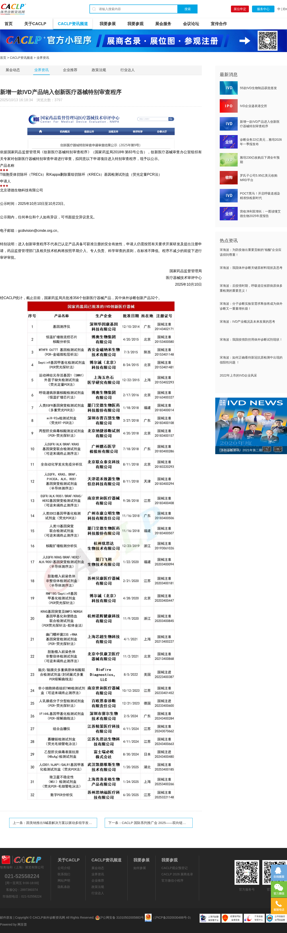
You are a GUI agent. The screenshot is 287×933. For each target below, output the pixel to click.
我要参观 (135, 24)
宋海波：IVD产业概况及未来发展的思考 (247, 321)
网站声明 (64, 880)
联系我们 (64, 874)
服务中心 (263, 9)
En (285, 9)
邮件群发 (6, 917)
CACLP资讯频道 (73, 24)
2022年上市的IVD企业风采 (238, 375)
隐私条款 (64, 887)
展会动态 (13, 70)
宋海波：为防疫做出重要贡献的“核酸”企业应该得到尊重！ (250, 252)
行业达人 (127, 70)
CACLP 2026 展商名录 (177, 874)
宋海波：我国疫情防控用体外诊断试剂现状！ (251, 339)
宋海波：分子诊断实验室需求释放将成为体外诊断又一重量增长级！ (251, 306)
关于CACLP (35, 24)
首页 (8, 24)
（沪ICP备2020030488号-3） (172, 917)
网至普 (22, 924)
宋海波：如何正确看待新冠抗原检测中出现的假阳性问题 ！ (251, 360)
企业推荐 (70, 70)
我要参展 (108, 24)
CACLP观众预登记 (174, 868)
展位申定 (240, 9)
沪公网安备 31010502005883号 (119, 917)
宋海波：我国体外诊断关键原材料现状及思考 (251, 267)
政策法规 (99, 70)
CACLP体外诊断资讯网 (49, 917)
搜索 (188, 9)
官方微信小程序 (172, 880)
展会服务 (163, 24)
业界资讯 (41, 70)
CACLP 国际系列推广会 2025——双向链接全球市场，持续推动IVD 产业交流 (179, 823)
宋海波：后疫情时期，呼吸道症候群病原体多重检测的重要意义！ (251, 288)
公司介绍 (64, 868)
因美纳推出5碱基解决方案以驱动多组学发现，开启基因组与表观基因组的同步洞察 (87, 823)
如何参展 (139, 868)
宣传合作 (219, 24)
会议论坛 (191, 24)
